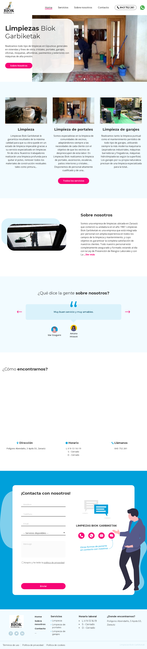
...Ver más (89, 254)
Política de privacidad (32, 645)
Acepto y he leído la (44, 562)
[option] (89, 46)
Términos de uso (11, 645)
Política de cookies (55, 645)
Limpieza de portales (58, 626)
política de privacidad (54, 562)
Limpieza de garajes (58, 632)
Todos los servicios (73, 180)
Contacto (103, 7)
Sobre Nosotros (18, 65)
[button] (82, 79)
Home (48, 7)
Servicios (63, 7)
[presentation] (43, 573)
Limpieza (57, 620)
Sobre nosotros (83, 7)
